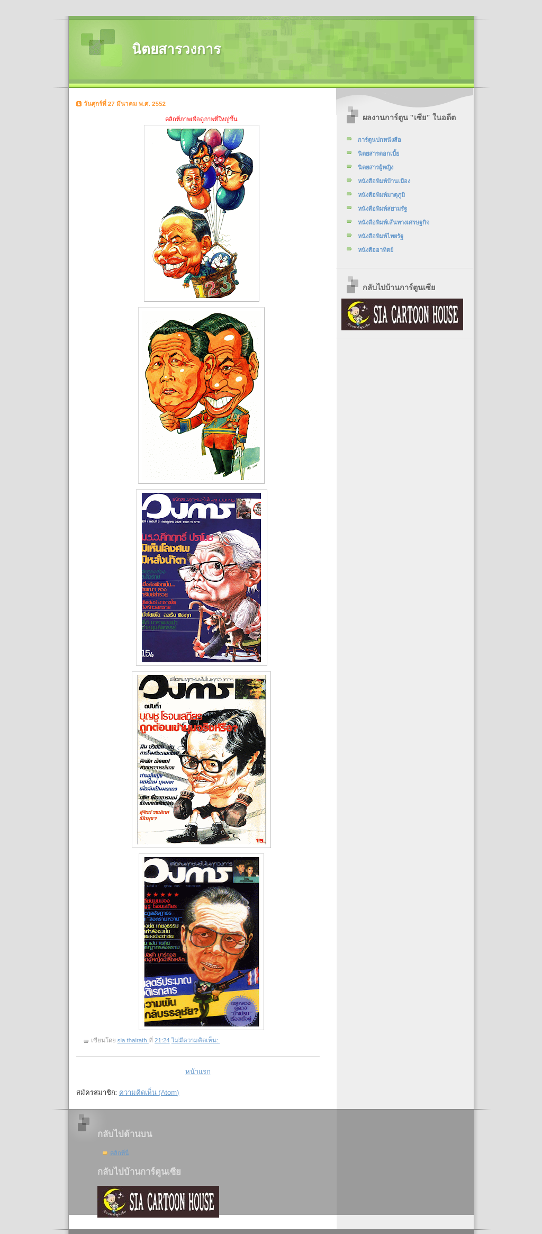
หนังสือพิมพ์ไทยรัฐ (380, 236)
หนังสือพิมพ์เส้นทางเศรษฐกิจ (393, 222)
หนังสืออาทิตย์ (375, 250)
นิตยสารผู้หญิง (375, 167)
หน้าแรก (198, 1072)
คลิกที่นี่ (119, 1153)
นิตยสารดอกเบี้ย (378, 153)
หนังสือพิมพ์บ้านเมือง (384, 181)
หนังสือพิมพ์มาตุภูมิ (381, 195)
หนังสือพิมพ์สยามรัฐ (382, 208)
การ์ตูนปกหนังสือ (379, 140)
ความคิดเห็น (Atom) (149, 1092)
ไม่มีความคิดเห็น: (195, 1040)
